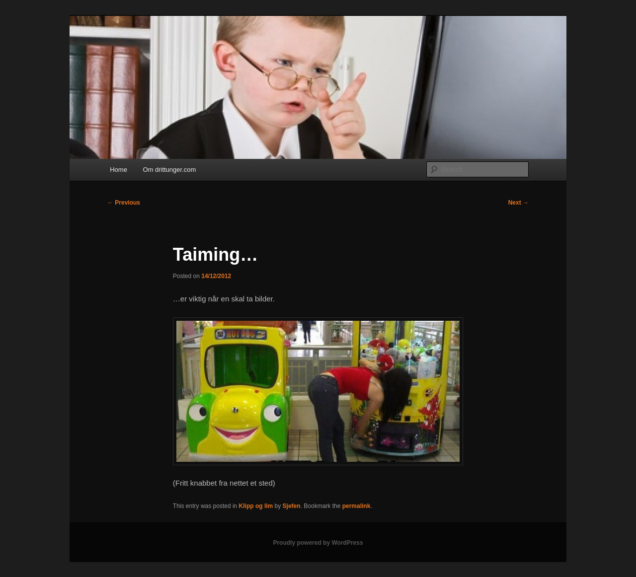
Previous (123, 202)
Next (518, 202)
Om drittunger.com (169, 169)
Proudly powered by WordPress (318, 542)
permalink (356, 506)
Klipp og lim (256, 506)
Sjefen (292, 506)
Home (118, 169)
